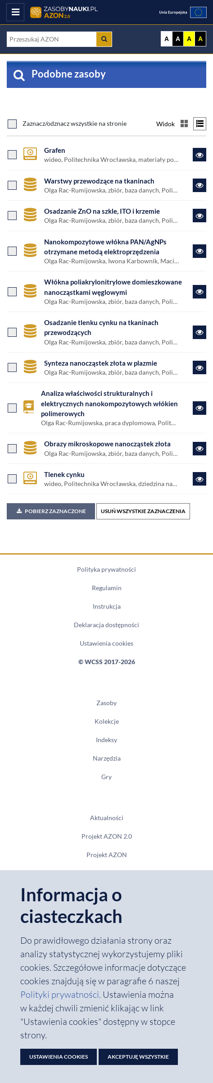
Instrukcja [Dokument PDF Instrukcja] (107, 606)
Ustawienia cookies (106, 643)
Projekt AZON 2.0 (107, 836)
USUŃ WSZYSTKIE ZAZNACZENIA (143, 511)
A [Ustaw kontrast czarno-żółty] (200, 38)
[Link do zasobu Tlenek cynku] (199, 479)
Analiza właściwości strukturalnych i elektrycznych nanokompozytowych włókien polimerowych (109, 403)
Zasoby (106, 703)
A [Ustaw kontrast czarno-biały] (178, 38)
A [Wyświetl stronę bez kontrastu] (166, 38)
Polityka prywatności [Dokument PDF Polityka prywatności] (106, 569)
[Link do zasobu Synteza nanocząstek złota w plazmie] (199, 367)
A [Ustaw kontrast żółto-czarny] (189, 38)
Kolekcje (107, 721)
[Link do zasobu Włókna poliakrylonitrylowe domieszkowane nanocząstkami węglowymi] (199, 291)
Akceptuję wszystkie (138, 1056)
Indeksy (106, 739)
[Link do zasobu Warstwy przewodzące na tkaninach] (199, 185)
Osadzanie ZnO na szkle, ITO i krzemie (102, 211)
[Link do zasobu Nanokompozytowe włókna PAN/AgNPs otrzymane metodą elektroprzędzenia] (199, 251)
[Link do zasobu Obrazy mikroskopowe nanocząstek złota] (199, 448)
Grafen (54, 150)
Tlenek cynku (64, 474)
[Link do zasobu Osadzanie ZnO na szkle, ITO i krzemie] (199, 215)
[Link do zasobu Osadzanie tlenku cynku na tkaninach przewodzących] (199, 332)
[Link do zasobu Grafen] (199, 154)
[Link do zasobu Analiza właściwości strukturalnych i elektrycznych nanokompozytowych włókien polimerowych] (199, 408)
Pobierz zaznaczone (51, 511)
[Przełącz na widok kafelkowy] (183, 123)
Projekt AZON (106, 854)
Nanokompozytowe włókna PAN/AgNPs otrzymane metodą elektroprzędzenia (105, 247)
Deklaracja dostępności (106, 625)
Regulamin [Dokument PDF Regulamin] (107, 588)
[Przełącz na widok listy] (199, 123)
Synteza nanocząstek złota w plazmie (100, 363)
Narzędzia (107, 758)
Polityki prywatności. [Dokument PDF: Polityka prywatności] (61, 994)
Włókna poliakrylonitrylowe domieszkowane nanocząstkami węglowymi (113, 287)
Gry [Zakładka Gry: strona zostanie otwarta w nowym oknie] (106, 776)
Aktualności (106, 817)
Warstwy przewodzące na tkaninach (99, 181)
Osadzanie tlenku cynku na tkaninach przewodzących (101, 327)
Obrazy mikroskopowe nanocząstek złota (107, 444)
